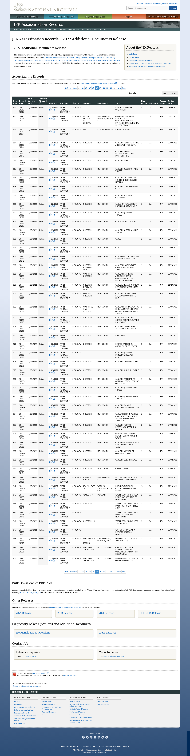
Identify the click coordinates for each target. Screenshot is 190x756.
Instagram (91, 737)
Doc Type (64, 103)
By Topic (17, 701)
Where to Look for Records (79, 715)
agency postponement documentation (65, 607)
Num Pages (144, 102)
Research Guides (78, 697)
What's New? (103, 697)
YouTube (98, 737)
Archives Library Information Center (24, 720)
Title (117, 103)
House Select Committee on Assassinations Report (150, 63)
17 (90, 88)
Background (134, 57)
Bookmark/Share (160, 3)
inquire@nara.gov (28, 656)
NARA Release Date (31, 100)
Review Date (171, 102)
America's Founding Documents (163, 17)
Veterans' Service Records (61, 17)
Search (173, 8)
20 (100, 88)
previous (73, 88)
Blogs (102, 737)
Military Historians (48, 704)
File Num (75, 103)
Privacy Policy (86, 746)
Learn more (168, 752)
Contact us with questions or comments (26, 686)
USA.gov (126, 746)
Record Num (22, 102)
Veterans (45, 715)
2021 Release (106, 613)
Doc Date (53, 103)
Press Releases (107, 632)
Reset (174, 93)
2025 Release (23, 613)
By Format (18, 704)
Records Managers (49, 712)
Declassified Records (77, 712)
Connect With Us (95, 733)
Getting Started (75, 701)
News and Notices (103, 701)
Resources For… (49, 697)
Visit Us (128, 17)
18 (93, 88)
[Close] (187, 733)
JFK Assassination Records (48, 29)
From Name (102, 103)
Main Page (133, 54)
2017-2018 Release (150, 613)
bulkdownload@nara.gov (30, 592)
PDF (51, 110)
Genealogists (47, 701)
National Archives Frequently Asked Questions (80, 705)
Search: (132, 93)
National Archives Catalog (23, 710)
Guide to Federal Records (79, 709)
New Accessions (103, 704)
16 (86, 88)
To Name (87, 103)
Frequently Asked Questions (33, 632)
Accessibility (74, 746)
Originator (153, 103)
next (119, 88)
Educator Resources (95, 17)
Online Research (22, 697)
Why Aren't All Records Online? (81, 718)
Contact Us (172, 3)
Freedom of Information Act (102, 746)
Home (16, 29)
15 (83, 88)
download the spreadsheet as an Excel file (98, 83)
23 (111, 88)
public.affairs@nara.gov (114, 656)
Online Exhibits (19, 723)
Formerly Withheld (43, 100)
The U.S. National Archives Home (45, 7)
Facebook (83, 737)
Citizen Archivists (144, 3)
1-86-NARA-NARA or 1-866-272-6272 (95, 752)
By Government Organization (24, 707)
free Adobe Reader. (40, 673)
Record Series (163, 102)
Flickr (106, 737)
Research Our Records (27, 17)
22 (107, 88)
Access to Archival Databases (25, 716)
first (66, 88)
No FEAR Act (117, 746)
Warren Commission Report (140, 60)
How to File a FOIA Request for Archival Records (81, 721)
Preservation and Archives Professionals (51, 708)
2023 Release (65, 613)
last (124, 88)
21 (104, 88)
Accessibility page (70, 675)
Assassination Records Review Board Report (147, 66)
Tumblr (95, 737)
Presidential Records (22, 713)
